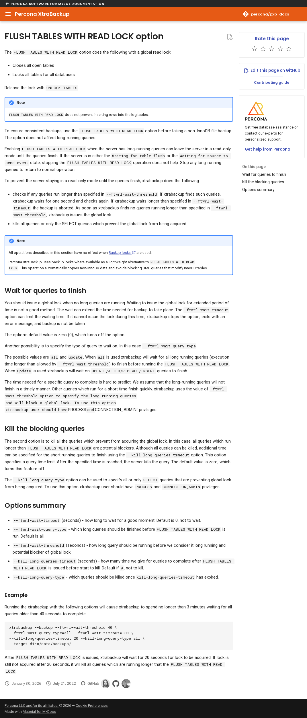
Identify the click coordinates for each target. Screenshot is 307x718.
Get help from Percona (267, 149)
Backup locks (122, 252)
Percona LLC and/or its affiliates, (32, 705)
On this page (254, 166)
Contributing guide (271, 82)
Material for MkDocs (39, 711)
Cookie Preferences (92, 705)
